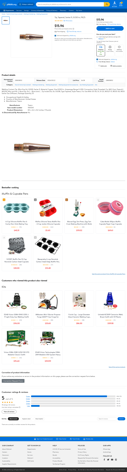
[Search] (107, 4)
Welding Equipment (42, 14)
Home (3, 14)
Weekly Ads (88, 439)
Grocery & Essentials (37, 10)
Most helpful (39, 419)
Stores (29, 452)
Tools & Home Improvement (14, 14)
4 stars (28, 399)
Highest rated (26, 419)
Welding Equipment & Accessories (68, 85)
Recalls (55, 455)
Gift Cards (30, 461)
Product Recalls (57, 461)
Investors (5, 458)
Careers (71, 10)
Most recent (13, 419)
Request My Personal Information (88, 458)
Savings (26, 10)
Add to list (102, 66)
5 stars (28, 396)
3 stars (28, 401)
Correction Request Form (13, 381)
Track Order (75, 439)
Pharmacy (63, 10)
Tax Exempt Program (59, 464)
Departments (8, 10)
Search (121, 419)
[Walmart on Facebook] (104, 459)
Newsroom (5, 455)
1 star (28, 406)
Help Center (61, 439)
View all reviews (9, 412)
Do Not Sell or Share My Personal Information (91, 469)
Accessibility (56, 458)
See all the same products (117, 367)
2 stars (28, 403)
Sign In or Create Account (43, 439)
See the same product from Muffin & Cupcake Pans (108, 274)
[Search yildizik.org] (70, 4)
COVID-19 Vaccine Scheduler (62, 449)
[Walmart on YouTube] (112, 459)
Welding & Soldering (29, 14)
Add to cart (110, 28)
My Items (79, 10)
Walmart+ (30, 458)
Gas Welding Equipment (86, 85)
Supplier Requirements (9, 464)
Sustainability (6, 461)
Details (113, 62)
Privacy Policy (82, 452)
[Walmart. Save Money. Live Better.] (9, 4)
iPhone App (106, 449)
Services (19, 10)
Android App (107, 452)
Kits (96, 85)
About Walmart (7, 449)
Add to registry (116, 66)
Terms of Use (82, 449)
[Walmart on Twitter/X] (108, 459)
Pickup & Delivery (51, 10)
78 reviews (69, 21)
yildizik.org (72, 35)
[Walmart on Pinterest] (116, 459)
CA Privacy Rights (83, 455)
